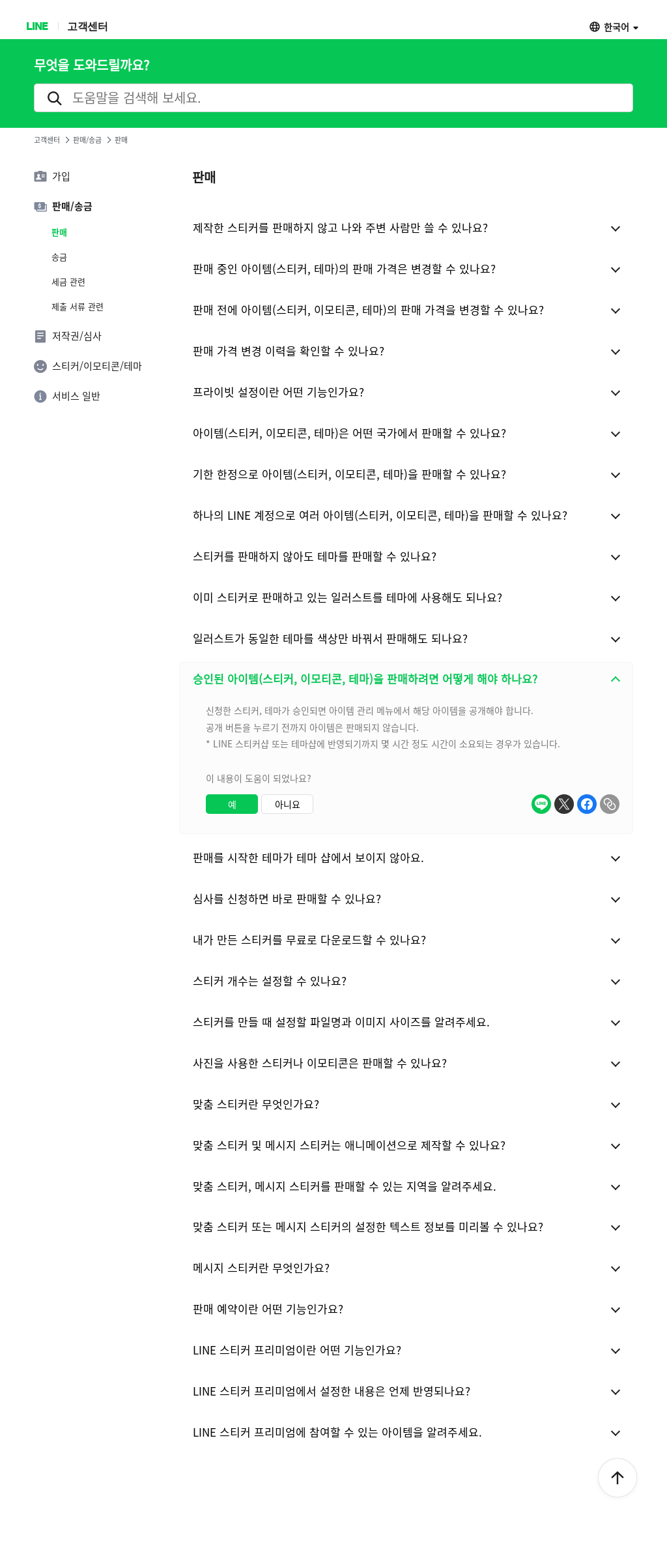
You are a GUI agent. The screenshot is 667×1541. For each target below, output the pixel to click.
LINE (37, 26)
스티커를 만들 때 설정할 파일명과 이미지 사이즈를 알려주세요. (341, 1021)
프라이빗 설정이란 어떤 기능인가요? (278, 391)
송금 (59, 257)
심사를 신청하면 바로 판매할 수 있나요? (287, 898)
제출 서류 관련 (77, 306)
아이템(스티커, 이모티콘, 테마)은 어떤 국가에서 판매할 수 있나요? (349, 433)
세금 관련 (68, 282)
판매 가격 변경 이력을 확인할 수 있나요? (288, 350)
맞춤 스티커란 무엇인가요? (256, 1104)
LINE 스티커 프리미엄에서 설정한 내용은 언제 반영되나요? (331, 1391)
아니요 (287, 804)
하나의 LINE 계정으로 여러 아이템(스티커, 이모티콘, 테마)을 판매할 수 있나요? (380, 515)
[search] (333, 97)
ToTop (617, 1478)
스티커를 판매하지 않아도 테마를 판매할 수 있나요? (314, 556)
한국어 (616, 26)
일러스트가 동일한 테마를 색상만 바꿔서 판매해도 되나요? (330, 638)
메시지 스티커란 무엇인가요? (261, 1267)
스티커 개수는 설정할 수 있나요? (270, 980)
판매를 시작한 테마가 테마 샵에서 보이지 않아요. (308, 857)
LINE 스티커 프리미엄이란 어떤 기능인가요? (297, 1349)
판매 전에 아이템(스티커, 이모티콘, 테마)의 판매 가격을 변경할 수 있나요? (368, 309)
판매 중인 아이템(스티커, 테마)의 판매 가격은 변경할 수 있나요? (344, 268)
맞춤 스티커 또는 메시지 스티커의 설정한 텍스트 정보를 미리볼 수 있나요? (368, 1226)
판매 (59, 232)
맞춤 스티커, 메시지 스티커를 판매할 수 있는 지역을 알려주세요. (344, 1186)
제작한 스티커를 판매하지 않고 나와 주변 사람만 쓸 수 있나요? (340, 227)
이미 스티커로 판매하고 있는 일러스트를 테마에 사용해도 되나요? (347, 597)
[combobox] (406, 764)
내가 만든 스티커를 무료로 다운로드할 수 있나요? (309, 939)
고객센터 (87, 26)
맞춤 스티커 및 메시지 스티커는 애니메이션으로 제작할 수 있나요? (349, 1145)
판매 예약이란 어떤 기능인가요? (268, 1308)
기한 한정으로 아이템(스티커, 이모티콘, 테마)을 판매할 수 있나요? (349, 474)
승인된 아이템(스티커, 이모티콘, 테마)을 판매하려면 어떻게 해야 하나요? (365, 678)
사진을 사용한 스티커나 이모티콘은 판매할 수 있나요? (320, 1063)
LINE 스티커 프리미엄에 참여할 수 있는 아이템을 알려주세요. (337, 1432)
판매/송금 (87, 139)
